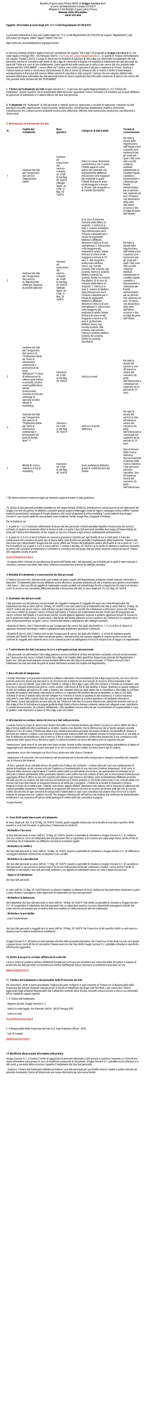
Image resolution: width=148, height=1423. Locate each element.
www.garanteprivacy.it (17, 970)
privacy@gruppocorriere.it (19, 556)
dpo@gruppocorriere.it (18, 1038)
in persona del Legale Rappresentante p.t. (79, 55)
